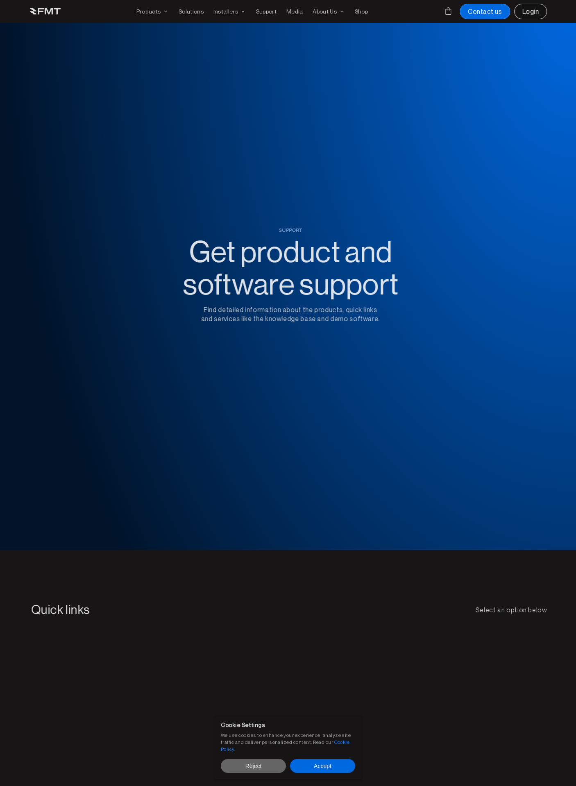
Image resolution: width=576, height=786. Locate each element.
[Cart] (448, 11)
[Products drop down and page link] (152, 11)
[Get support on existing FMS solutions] (266, 11)
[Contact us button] (485, 11)
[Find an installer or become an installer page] (230, 11)
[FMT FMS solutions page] (191, 11)
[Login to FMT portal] (530, 11)
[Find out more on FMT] (328, 11)
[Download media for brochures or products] (295, 11)
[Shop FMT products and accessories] (361, 11)
